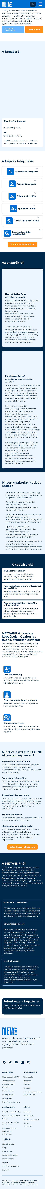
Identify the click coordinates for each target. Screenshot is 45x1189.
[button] (33, 4)
